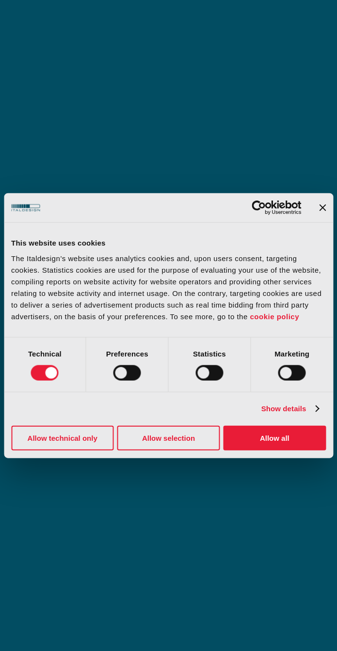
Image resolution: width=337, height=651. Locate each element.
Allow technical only (62, 438)
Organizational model (50, 481)
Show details (283, 408)
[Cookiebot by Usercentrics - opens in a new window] (258, 208)
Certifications (193, 481)
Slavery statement (200, 509)
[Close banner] (322, 207)
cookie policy (274, 316)
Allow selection (168, 438)
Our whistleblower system (58, 509)
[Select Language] (301, 563)
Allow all (274, 438)
